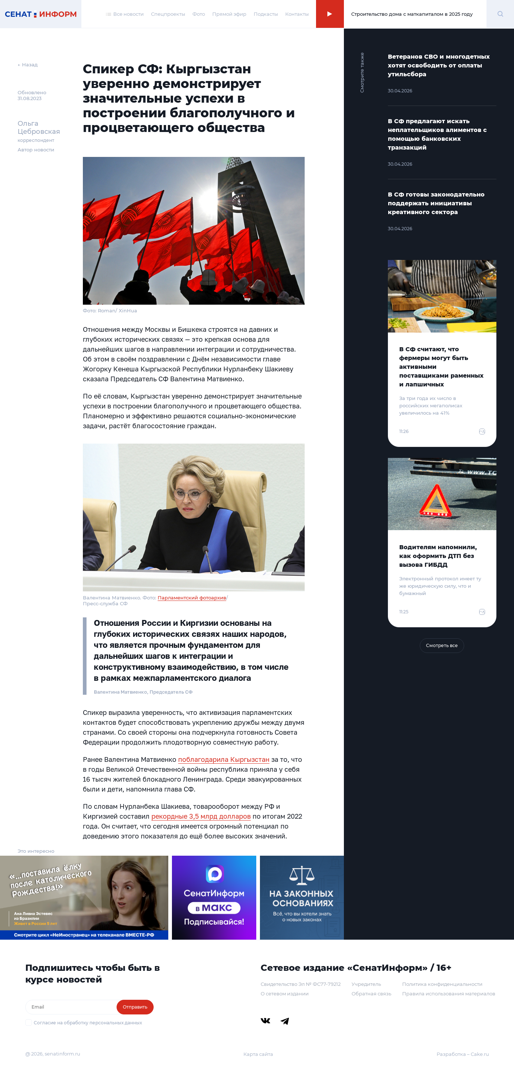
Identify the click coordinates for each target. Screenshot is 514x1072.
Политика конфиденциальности (442, 984)
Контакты (297, 14)
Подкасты (266, 14)
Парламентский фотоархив (192, 598)
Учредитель (366, 984)
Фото (198, 14)
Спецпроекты (168, 14)
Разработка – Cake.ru (463, 1054)
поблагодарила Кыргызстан (223, 759)
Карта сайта (258, 1054)
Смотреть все (442, 645)
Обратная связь (371, 993)
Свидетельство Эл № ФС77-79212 (301, 984)
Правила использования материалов (448, 993)
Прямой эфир (229, 14)
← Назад (28, 64)
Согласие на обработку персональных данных (88, 1022)
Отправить (135, 1007)
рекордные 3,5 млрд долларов (201, 816)
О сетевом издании (285, 993)
